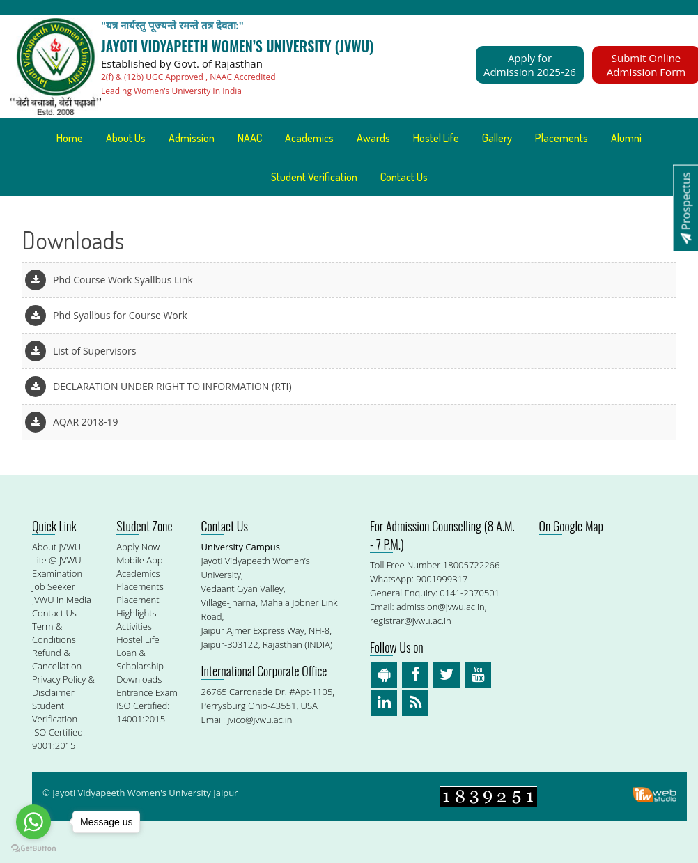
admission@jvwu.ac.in (440, 606)
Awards (373, 138)
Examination (57, 573)
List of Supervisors (94, 350)
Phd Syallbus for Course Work (120, 315)
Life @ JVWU (57, 560)
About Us (126, 138)
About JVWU (56, 547)
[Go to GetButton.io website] (33, 848)
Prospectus (685, 208)
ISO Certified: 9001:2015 (58, 739)
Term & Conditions (54, 633)
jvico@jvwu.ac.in (259, 719)
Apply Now (138, 547)
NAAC (250, 138)
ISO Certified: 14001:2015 (142, 712)
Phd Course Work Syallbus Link (123, 279)
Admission (192, 138)
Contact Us (404, 177)
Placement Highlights (137, 606)
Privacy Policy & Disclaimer (63, 686)
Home (69, 138)
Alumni (626, 138)
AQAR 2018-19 (85, 421)
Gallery (497, 138)
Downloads (139, 679)
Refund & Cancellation (57, 659)
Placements (561, 138)
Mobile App (139, 560)
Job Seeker (53, 586)
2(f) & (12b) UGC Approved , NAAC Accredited (188, 77)
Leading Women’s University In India (171, 91)
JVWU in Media (61, 599)
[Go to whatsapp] (33, 821)
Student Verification (314, 177)
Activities (134, 626)
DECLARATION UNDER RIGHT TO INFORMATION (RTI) (172, 386)
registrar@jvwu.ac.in (410, 620)
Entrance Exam (147, 692)
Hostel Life (436, 138)
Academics (309, 138)
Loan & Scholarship (140, 659)
